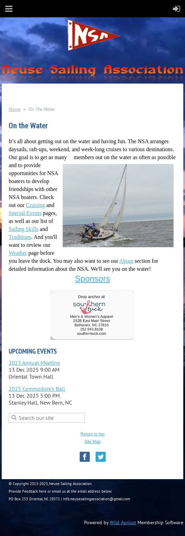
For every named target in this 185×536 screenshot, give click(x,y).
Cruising (35, 205)
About (126, 261)
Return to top (92, 434)
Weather (18, 253)
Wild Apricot (123, 522)
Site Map (92, 441)
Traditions (20, 237)
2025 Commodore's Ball (37, 388)
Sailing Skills (23, 229)
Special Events (25, 213)
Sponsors (92, 278)
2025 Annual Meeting (34, 362)
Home (14, 109)
